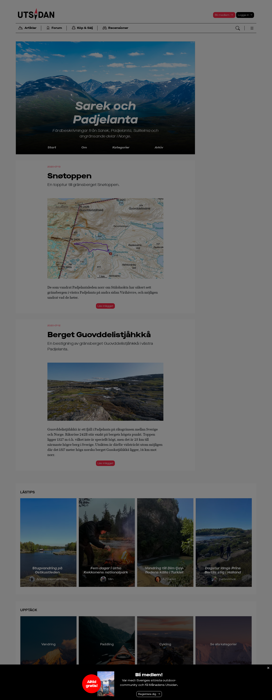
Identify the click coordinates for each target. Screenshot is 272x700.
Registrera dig (147, 694)
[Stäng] (268, 668)
